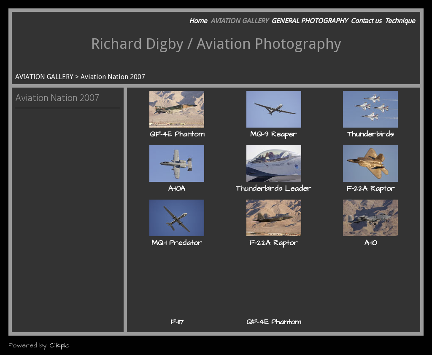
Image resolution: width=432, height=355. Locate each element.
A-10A (176, 189)
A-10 (370, 243)
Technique (400, 21)
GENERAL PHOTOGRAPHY (309, 21)
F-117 (177, 322)
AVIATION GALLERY (239, 21)
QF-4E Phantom (177, 134)
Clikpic (59, 345)
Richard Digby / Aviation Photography (216, 43)
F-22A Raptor (370, 189)
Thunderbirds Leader (273, 189)
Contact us (366, 21)
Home (198, 21)
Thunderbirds (370, 134)
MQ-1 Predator (176, 243)
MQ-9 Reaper (273, 134)
